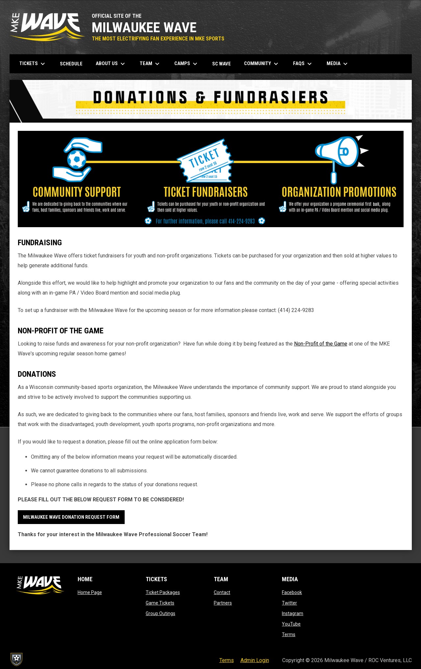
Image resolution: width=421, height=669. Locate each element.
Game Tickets (160, 603)
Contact (222, 592)
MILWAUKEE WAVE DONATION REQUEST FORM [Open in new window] (71, 517)
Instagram (292, 613)
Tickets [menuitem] (33, 64)
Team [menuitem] (150, 64)
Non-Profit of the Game (320, 344)
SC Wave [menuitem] (224, 63)
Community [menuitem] (262, 64)
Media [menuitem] (338, 64)
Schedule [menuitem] (71, 64)
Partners (223, 603)
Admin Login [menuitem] (254, 660)
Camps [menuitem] (186, 64)
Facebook (292, 592)
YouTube (291, 624)
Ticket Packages (163, 592)
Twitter (289, 603)
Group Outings (160, 613)
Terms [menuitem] (226, 660)
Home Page (90, 592)
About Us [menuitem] (111, 64)
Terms (288, 634)
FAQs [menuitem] (303, 64)
